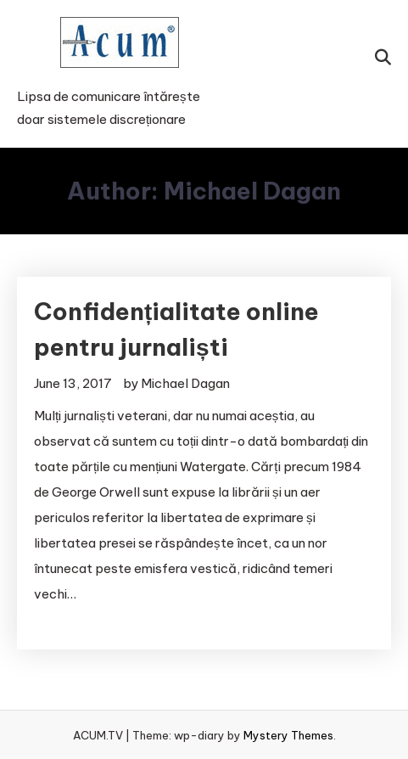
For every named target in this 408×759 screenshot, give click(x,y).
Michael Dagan (185, 383)
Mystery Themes (288, 735)
